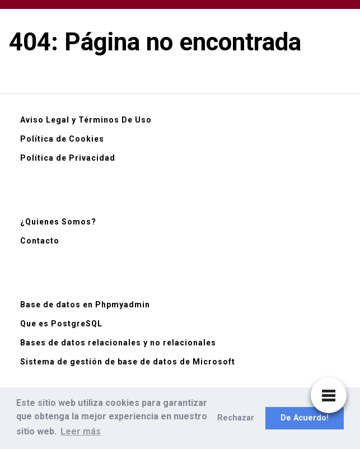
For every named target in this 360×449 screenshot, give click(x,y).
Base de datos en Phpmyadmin (85, 304)
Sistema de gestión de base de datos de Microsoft (127, 361)
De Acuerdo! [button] (304, 418)
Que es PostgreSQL (61, 323)
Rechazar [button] (235, 418)
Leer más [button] (80, 431)
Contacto (39, 240)
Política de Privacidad (67, 157)
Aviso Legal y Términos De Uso (86, 119)
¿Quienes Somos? (58, 221)
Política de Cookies (62, 138)
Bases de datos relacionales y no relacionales (118, 342)
